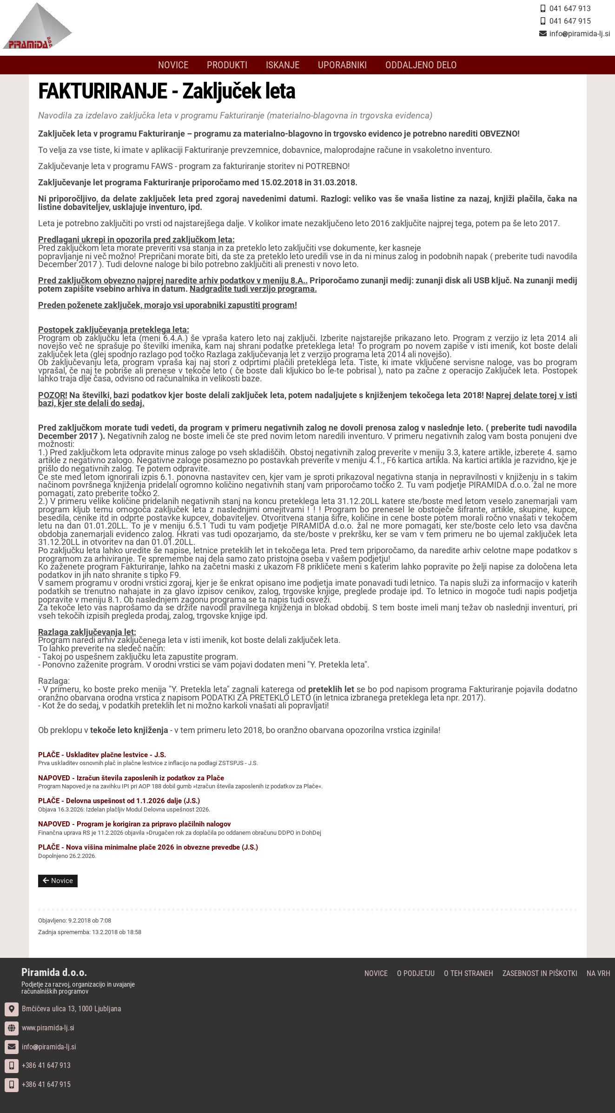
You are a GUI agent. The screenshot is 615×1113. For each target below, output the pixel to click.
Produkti (227, 65)
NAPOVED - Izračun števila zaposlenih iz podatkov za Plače (131, 778)
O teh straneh (468, 973)
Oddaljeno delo (421, 65)
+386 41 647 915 (38, 1084)
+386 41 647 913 (38, 1065)
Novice (173, 65)
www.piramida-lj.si (39, 1027)
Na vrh (598, 973)
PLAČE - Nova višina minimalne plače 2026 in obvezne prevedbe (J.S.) (148, 847)
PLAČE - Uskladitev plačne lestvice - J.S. (102, 755)
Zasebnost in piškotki (540, 973)
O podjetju (416, 973)
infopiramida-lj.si (40, 1046)
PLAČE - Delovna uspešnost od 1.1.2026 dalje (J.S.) (119, 801)
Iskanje (282, 65)
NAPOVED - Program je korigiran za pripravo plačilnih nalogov (134, 824)
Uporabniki (342, 65)
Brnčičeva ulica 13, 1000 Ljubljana (63, 1008)
